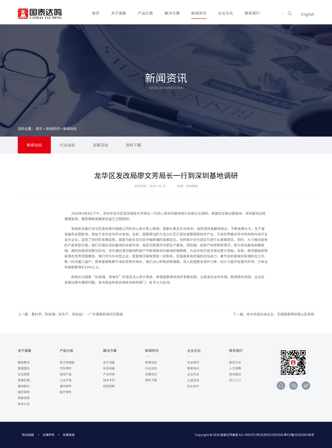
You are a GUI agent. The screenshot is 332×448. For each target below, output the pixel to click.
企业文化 (225, 13)
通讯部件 (66, 386)
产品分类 (145, 13)
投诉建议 (235, 374)
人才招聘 (235, 368)
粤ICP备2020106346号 (299, 434)
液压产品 (66, 374)
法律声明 (48, 434)
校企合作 (193, 386)
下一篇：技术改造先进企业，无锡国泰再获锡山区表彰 (273, 314)
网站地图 (28, 434)
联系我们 (252, 13)
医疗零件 (66, 392)
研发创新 (109, 386)
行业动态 (67, 145)
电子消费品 (67, 362)
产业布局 (109, 374)
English (307, 14)
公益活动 (193, 380)
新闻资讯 (198, 13)
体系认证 (24, 403)
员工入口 (235, 380)
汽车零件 (66, 368)
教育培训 (193, 368)
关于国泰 (118, 13)
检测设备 (109, 368)
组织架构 (24, 392)
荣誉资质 (24, 398)
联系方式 (235, 362)
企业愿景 (24, 374)
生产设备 (109, 362)
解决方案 (172, 13)
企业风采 (193, 374)
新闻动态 (34, 145)
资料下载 (133, 145)
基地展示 (24, 386)
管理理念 (24, 368)
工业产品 (66, 380)
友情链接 (69, 434)
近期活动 (100, 145)
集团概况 (24, 362)
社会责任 (193, 362)
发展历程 (24, 380)
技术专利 (109, 380)
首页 (96, 13)
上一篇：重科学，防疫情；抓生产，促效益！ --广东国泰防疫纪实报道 (70, 314)
